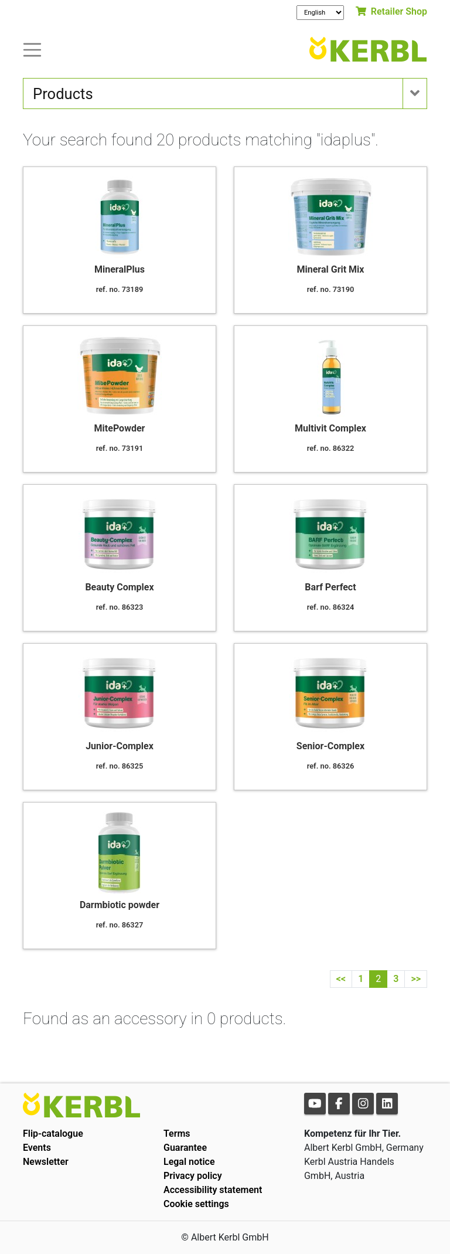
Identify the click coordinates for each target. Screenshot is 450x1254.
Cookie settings (196, 1203)
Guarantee (185, 1147)
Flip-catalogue (53, 1133)
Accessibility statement (212, 1189)
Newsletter (46, 1161)
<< (341, 978)
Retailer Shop (391, 11)
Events (37, 1147)
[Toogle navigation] (32, 49)
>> (416, 978)
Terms (176, 1133)
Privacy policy (192, 1175)
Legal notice (189, 1161)
